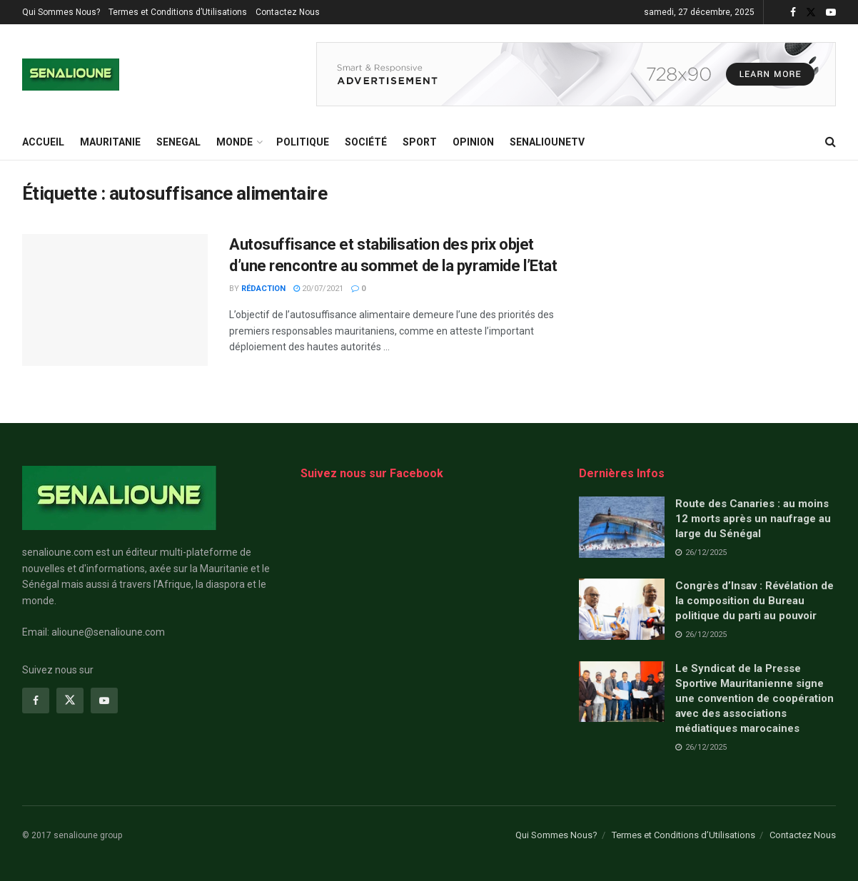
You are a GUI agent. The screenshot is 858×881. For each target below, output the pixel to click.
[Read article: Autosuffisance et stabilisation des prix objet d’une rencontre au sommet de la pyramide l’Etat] (115, 300)
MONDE (234, 142)
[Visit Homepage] (70, 74)
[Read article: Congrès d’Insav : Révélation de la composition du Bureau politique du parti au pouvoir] (622, 609)
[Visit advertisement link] (576, 74)
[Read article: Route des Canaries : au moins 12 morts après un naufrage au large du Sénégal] (622, 527)
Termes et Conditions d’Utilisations (177, 12)
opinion (473, 142)
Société (366, 142)
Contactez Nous (288, 12)
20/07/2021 (318, 288)
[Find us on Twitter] (70, 700)
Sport (420, 142)
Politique (302, 142)
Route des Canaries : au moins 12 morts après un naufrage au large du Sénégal (753, 518)
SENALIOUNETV (547, 142)
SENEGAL (178, 142)
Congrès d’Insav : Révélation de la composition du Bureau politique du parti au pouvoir (754, 600)
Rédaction (263, 288)
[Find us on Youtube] (104, 700)
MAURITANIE (110, 142)
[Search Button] (830, 142)
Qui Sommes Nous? (61, 12)
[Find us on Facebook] (35, 700)
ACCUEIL (43, 142)
